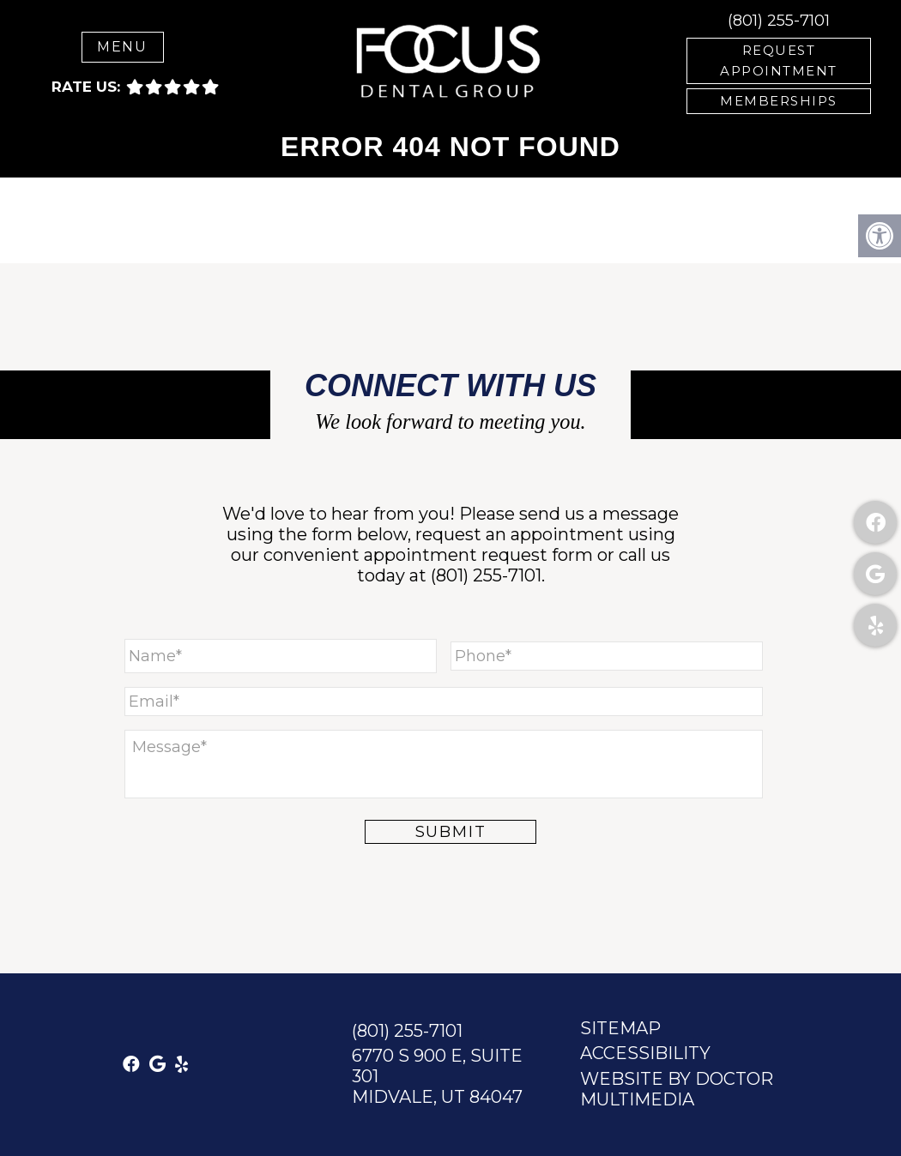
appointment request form (478, 555)
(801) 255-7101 (779, 20)
